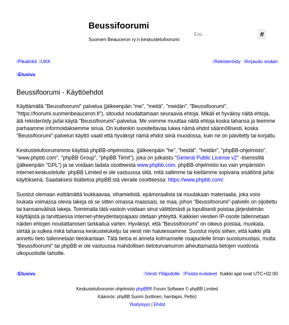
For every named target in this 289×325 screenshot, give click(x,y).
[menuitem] (45, 61)
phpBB (142, 289)
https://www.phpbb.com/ (195, 180)
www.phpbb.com (156, 165)
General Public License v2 (207, 158)
